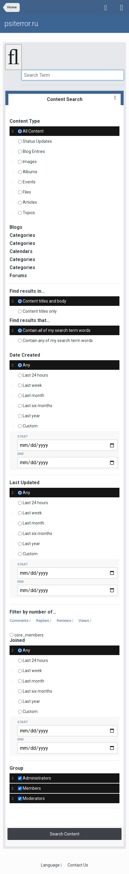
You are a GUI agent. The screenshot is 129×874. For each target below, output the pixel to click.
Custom (30, 426)
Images (30, 161)
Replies (43, 620)
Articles (30, 202)
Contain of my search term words (56, 330)
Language (51, 865)
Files (27, 192)
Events (29, 182)
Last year (31, 415)
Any (26, 365)
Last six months (37, 405)
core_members (29, 634)
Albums (30, 171)
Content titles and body (44, 301)
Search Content (64, 834)
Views (85, 620)
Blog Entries (34, 151)
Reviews (65, 620)
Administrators (37, 778)
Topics (29, 212)
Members (32, 788)
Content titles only (40, 311)
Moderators (34, 798)
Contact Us (77, 865)
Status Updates (37, 141)
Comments (20, 620)
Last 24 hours (35, 375)
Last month (33, 395)
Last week (32, 385)
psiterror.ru (21, 23)
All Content (33, 131)
